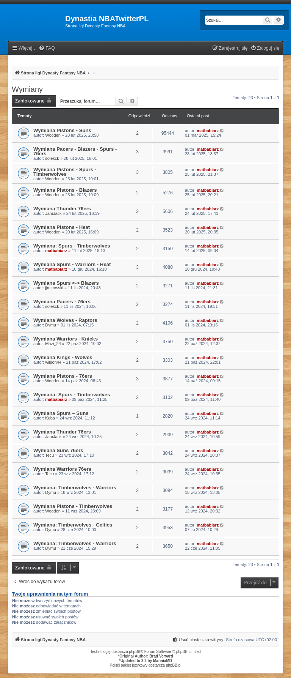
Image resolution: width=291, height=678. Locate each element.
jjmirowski (54, 287)
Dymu (50, 325)
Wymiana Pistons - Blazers (65, 190)
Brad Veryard (161, 656)
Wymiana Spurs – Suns (61, 413)
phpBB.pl (173, 665)
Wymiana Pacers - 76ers (62, 301)
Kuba (50, 418)
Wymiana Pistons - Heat (61, 227)
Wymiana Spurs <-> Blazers (66, 283)
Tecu (49, 455)
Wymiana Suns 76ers (58, 450)
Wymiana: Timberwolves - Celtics (72, 525)
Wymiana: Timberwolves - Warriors (74, 487)
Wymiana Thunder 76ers (62, 208)
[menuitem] (47, 48)
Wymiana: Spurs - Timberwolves (71, 246)
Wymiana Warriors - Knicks (65, 339)
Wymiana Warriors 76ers (62, 469)
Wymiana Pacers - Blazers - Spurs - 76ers (75, 151)
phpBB (135, 652)
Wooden (53, 135)
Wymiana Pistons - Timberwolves (72, 506)
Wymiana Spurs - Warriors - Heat (72, 264)
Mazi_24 (53, 343)
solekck (52, 158)
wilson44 (53, 362)
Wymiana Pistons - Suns (62, 130)
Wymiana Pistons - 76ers (62, 376)
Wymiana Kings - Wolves (62, 357)
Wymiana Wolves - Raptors (65, 320)
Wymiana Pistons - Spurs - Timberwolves (64, 172)
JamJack (53, 213)
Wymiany (27, 89)
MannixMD (162, 661)
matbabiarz (208, 130)
